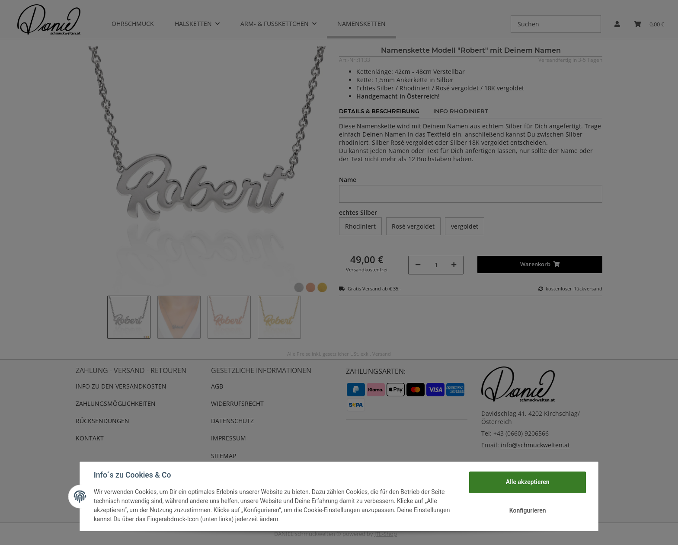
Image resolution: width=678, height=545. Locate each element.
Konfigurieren (527, 510)
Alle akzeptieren (527, 481)
